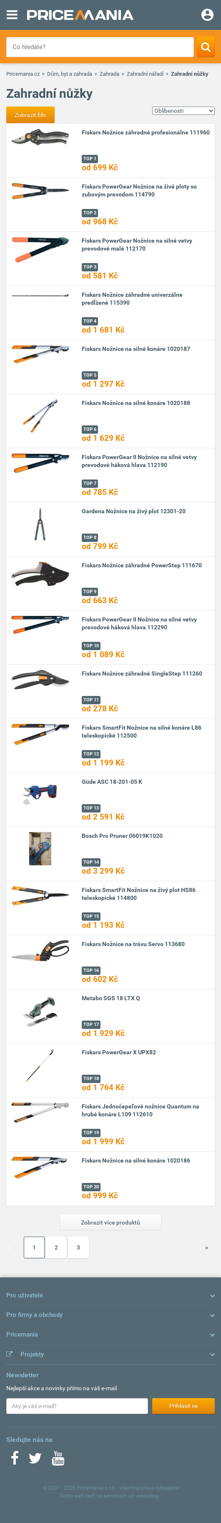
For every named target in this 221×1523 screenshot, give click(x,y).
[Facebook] (14, 1460)
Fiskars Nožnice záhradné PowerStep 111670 (142, 565)
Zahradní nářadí (145, 74)
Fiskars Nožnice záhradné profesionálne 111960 (146, 132)
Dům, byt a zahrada (69, 74)
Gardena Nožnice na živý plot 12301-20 (134, 511)
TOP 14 (91, 862)
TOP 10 (91, 645)
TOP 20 (91, 1187)
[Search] (206, 47)
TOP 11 (91, 700)
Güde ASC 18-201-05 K (112, 781)
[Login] (207, 15)
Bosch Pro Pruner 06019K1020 (122, 835)
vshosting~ (148, 1496)
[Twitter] (35, 1460)
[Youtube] (58, 1460)
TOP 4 (89, 321)
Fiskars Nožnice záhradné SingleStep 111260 (142, 673)
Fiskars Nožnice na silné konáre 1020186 (136, 1160)
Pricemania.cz (23, 74)
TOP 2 (89, 213)
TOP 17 (91, 1024)
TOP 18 (91, 1078)
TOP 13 (91, 808)
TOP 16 (91, 970)
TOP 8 (89, 537)
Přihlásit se (183, 1405)
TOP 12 (91, 754)
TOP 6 (89, 429)
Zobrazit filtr (30, 115)
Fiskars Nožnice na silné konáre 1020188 (136, 403)
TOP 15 (91, 916)
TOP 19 (91, 1132)
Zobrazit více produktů (110, 1222)
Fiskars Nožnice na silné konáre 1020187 (136, 348)
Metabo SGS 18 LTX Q (111, 998)
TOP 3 (89, 267)
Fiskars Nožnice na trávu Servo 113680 (133, 944)
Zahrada (109, 74)
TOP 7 (89, 483)
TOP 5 (89, 375)
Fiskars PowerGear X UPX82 (119, 1052)
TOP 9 (89, 591)
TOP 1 (89, 158)
